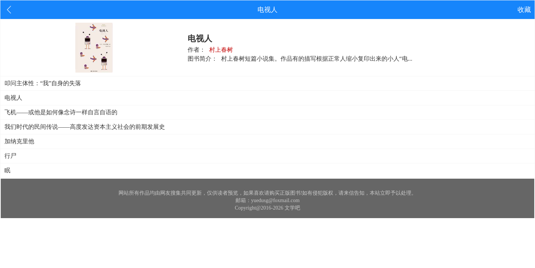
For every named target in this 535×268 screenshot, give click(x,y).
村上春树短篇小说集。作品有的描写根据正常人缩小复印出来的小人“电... (316, 58)
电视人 (13, 98)
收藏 (524, 9)
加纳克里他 (19, 141)
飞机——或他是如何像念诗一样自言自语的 (60, 112)
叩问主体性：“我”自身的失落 (42, 83)
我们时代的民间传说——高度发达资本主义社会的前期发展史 (84, 127)
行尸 (10, 156)
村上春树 (221, 50)
